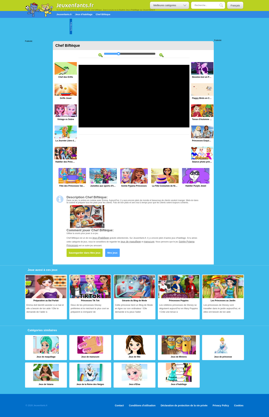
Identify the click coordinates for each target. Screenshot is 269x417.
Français (235, 5)
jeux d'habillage (100, 237)
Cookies (238, 405)
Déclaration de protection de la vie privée (184, 405)
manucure (149, 241)
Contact (119, 405)
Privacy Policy (221, 405)
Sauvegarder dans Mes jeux (84, 252)
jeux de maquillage (131, 241)
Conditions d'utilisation (142, 405)
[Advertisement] (134, 26)
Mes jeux (112, 252)
